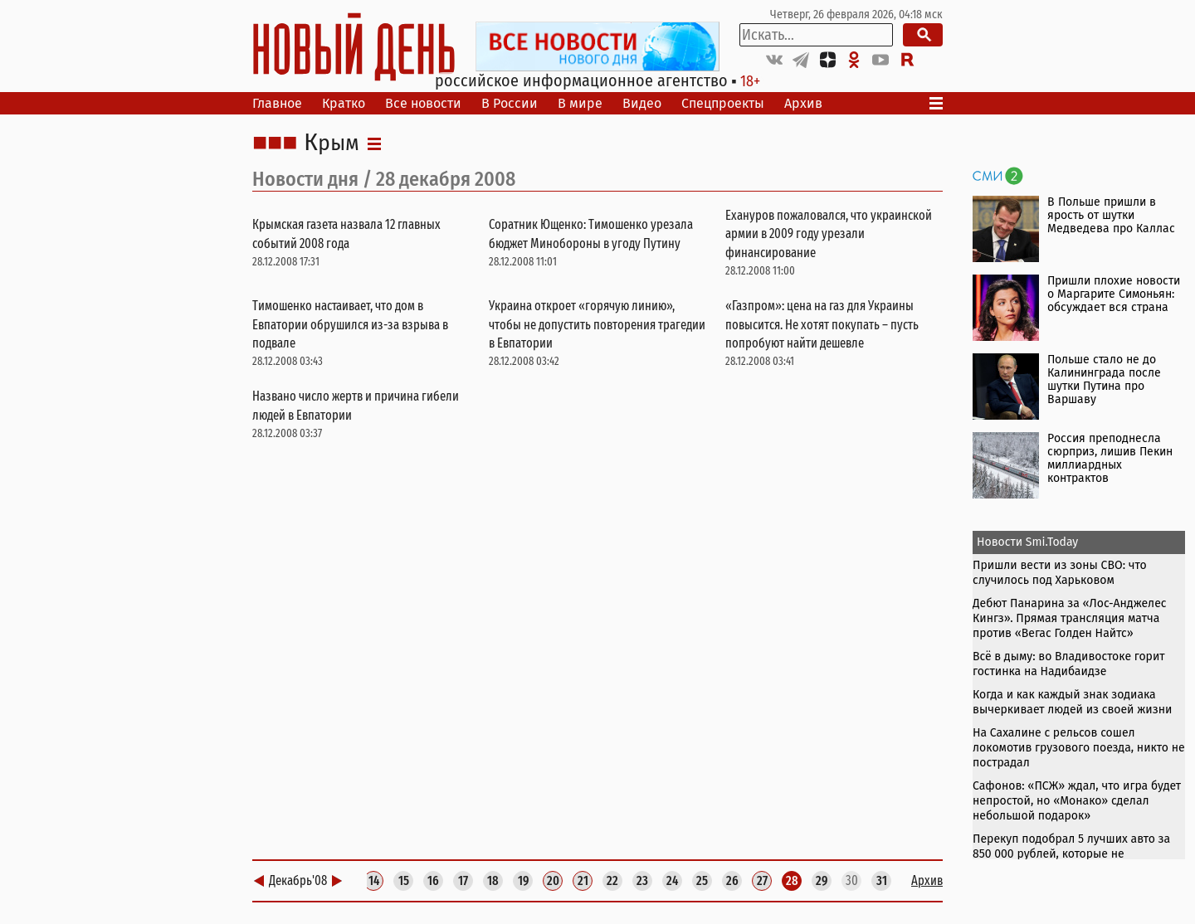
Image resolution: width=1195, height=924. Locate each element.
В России (509, 103)
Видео (641, 103)
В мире (580, 103)
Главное (277, 103)
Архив (803, 103)
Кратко (343, 103)
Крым (331, 143)
